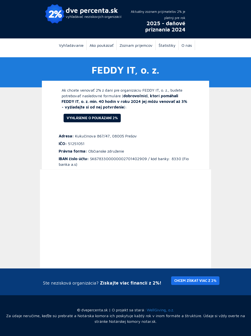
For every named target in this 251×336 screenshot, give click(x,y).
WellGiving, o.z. (160, 309)
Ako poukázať (102, 45)
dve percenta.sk (92, 10)
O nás (186, 45)
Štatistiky (167, 45)
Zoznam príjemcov (136, 45)
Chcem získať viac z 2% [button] (195, 281)
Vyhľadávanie (71, 45)
